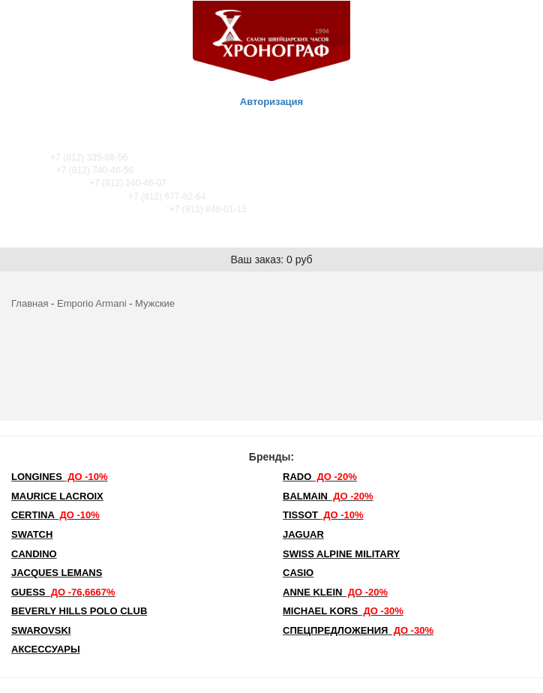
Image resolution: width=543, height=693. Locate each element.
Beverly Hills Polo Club (79, 610)
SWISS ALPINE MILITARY (341, 554)
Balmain (328, 496)
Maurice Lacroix (57, 496)
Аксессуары (45, 649)
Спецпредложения (358, 630)
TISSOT (323, 514)
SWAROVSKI (40, 630)
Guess (63, 592)
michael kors (343, 610)
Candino (34, 554)
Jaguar (303, 534)
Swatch (31, 534)
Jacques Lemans (56, 572)
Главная (29, 303)
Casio (298, 572)
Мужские (155, 303)
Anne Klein (335, 592)
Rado (320, 476)
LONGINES (59, 476)
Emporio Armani (91, 303)
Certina (55, 514)
